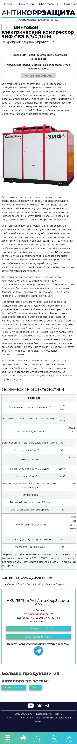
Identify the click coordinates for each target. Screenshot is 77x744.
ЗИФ (35, 687)
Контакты (10, 718)
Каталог (23, 739)
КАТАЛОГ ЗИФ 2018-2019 (38, 75)
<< (6, 27)
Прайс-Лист (25, 584)
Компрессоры (14, 687)
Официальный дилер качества (38, 20)
